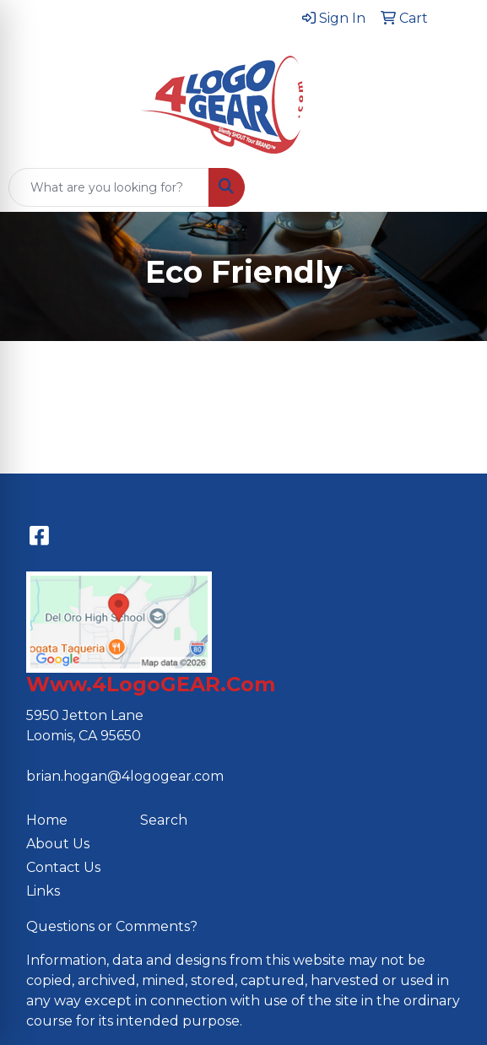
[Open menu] (453, 187)
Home (47, 820)
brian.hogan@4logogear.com (125, 776)
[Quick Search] (108, 187)
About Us (57, 844)
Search (163, 820)
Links (43, 891)
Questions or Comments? (112, 926)
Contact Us (63, 867)
